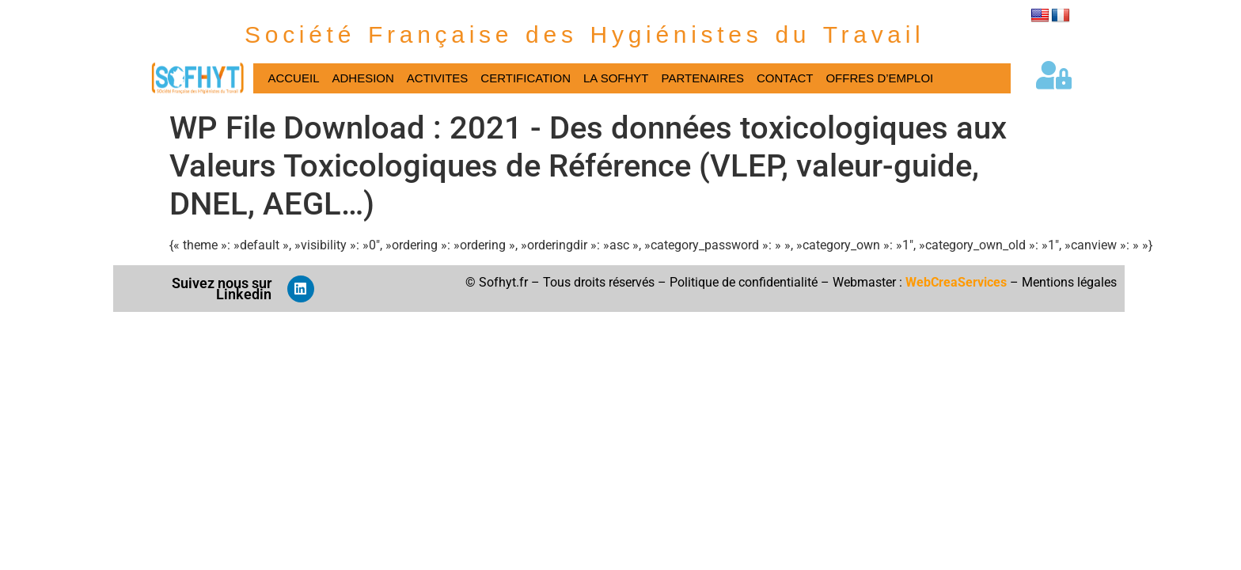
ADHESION (362, 78)
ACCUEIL (293, 78)
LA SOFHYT (616, 78)
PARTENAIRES (703, 78)
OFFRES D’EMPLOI (879, 78)
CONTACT (785, 78)
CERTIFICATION (525, 78)
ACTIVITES (438, 78)
